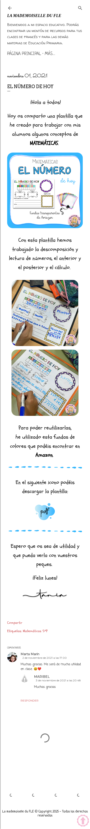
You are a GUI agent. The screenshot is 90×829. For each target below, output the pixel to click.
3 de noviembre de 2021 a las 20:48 (58, 680)
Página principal (24, 54)
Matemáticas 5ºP (35, 631)
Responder (30, 700)
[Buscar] (80, 7)
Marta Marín (30, 654)
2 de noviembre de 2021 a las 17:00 (44, 657)
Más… (50, 54)
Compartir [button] (14, 622)
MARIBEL (42, 677)
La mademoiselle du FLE (34, 15)
